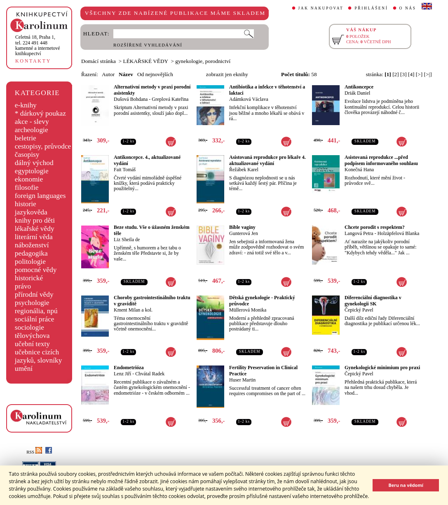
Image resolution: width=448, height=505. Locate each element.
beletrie (25, 138)
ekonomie (29, 179)
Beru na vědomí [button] (405, 485)
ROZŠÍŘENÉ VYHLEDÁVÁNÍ (147, 45)
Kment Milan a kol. (133, 310)
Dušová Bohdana (131, 99)
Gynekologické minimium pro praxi (382, 367)
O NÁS (407, 8)
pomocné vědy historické (36, 274)
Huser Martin (242, 380)
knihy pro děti (35, 220)
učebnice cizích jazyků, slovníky (38, 356)
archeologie (31, 130)
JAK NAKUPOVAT (321, 8)
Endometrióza (129, 367)
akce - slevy (32, 122)
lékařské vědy (34, 229)
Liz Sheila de (127, 239)
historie (25, 204)
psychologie (32, 303)
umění (24, 368)
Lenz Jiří (122, 374)
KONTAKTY (33, 61)
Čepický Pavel (359, 310)
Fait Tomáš (125, 169)
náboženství (32, 245)
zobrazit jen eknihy (227, 74)
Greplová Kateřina (170, 99)
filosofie (27, 187)
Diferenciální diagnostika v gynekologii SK (373, 301)
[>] (419, 74)
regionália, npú (36, 311)
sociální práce (34, 319)
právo (23, 286)
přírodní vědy (34, 294)
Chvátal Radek (149, 374)
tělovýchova (32, 336)
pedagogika (31, 253)
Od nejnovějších (155, 74)
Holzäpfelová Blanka (399, 233)
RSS (34, 452)
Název (126, 74)
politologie (30, 261)
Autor (108, 74)
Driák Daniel (357, 93)
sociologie (29, 327)
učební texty (32, 344)
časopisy (27, 154)
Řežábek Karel (243, 169)
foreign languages (40, 196)
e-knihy (26, 105)
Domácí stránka (98, 61)
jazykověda (31, 212)
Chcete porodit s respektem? (375, 227)
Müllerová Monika (247, 310)
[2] (395, 74)
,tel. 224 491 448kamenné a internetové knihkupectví (37, 45)
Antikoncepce (359, 87)
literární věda (34, 237)
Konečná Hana (359, 169)
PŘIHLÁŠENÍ (371, 8)
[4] (411, 74)
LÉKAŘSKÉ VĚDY (145, 61)
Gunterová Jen (243, 233)
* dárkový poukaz (40, 113)
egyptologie (32, 171)
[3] (403, 74)
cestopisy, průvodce (43, 146)
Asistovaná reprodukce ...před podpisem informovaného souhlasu (381, 160)
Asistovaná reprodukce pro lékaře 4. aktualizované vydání (267, 160)
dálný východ (34, 163)
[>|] (428, 74)
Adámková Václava (248, 99)
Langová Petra (359, 233)
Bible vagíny (242, 227)
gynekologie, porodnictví (202, 61)
